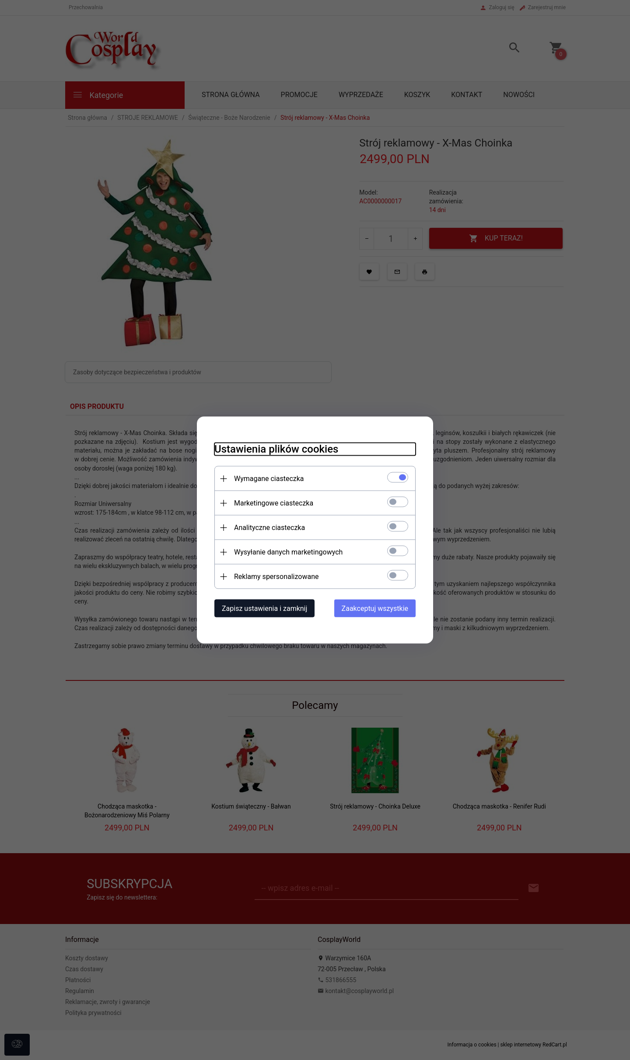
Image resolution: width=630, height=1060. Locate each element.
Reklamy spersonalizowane (276, 576)
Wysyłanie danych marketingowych (288, 552)
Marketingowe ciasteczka (273, 503)
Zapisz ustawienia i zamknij (264, 608)
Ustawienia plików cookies (276, 449)
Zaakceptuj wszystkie (375, 608)
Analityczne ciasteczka (269, 527)
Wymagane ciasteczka (269, 478)
